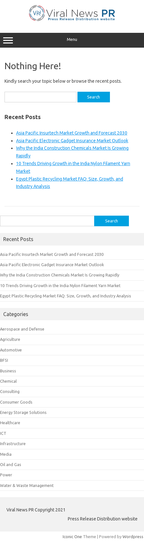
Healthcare (10, 422)
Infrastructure (13, 443)
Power (6, 474)
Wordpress (132, 536)
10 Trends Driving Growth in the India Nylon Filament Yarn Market (60, 285)
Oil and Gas (10, 464)
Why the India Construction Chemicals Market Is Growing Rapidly (59, 275)
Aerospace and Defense (22, 329)
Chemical (8, 381)
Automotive (11, 350)
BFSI (4, 360)
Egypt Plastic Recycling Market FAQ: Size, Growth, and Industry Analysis (65, 296)
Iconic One (72, 536)
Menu (72, 40)
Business (8, 371)
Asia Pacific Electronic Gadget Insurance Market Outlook (72, 140)
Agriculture (10, 339)
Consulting (10, 391)
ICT (3, 433)
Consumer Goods (16, 402)
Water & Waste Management (27, 485)
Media (6, 454)
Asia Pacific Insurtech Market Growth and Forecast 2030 (71, 133)
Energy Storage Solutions (23, 412)
